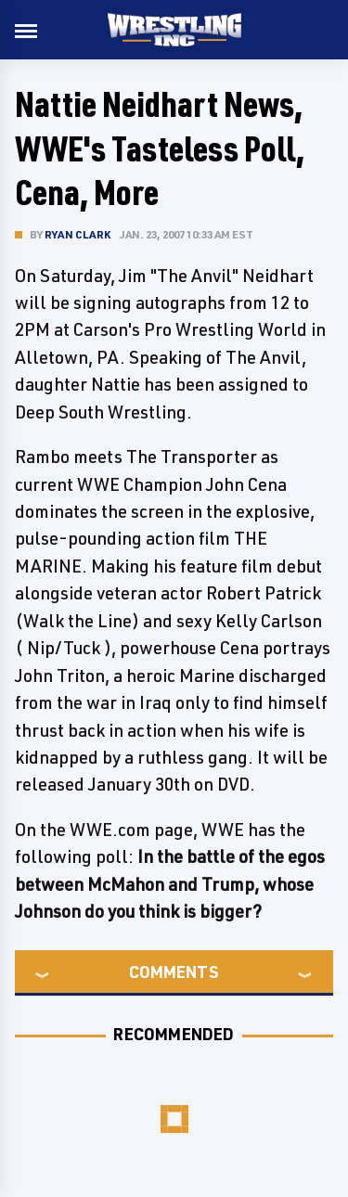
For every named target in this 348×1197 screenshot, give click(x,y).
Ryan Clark (77, 234)
